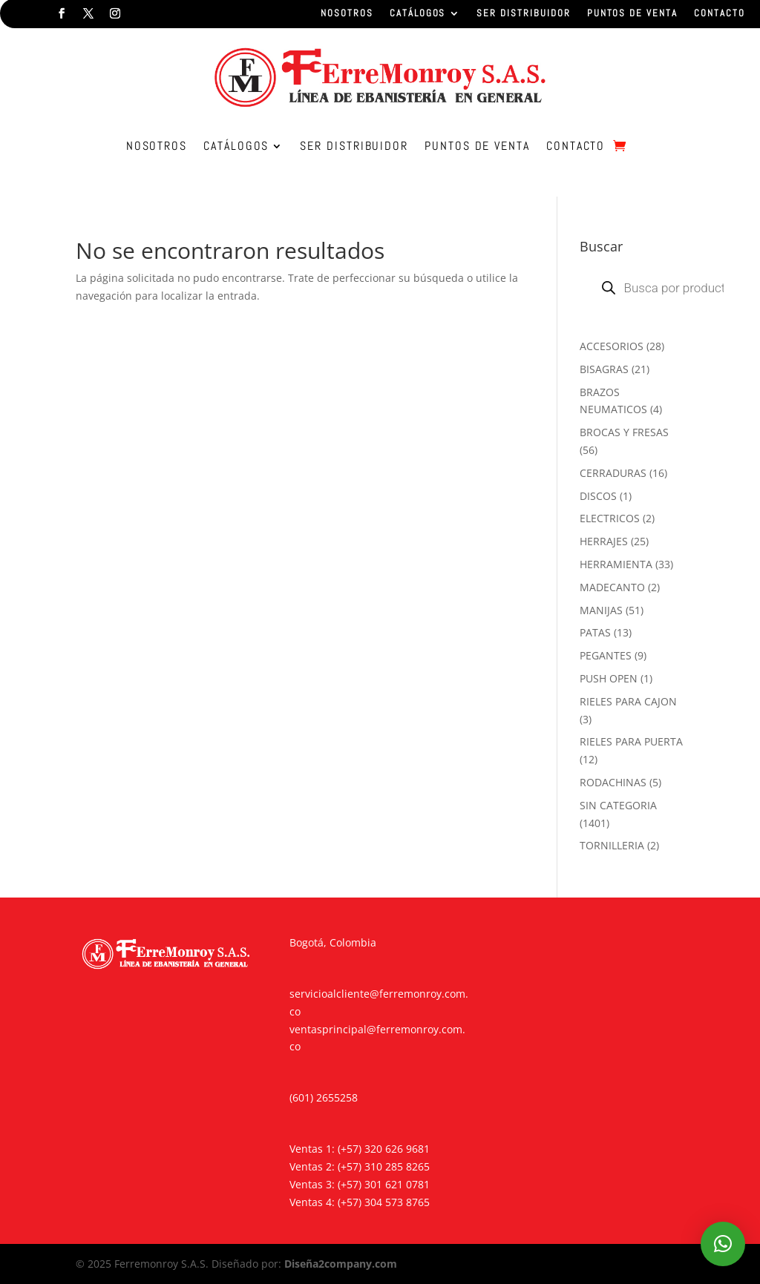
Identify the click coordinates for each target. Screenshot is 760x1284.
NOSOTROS (347, 13)
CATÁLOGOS (418, 13)
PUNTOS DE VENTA (632, 13)
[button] (723, 1244)
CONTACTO (719, 13)
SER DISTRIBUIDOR (523, 13)
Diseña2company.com (340, 1264)
